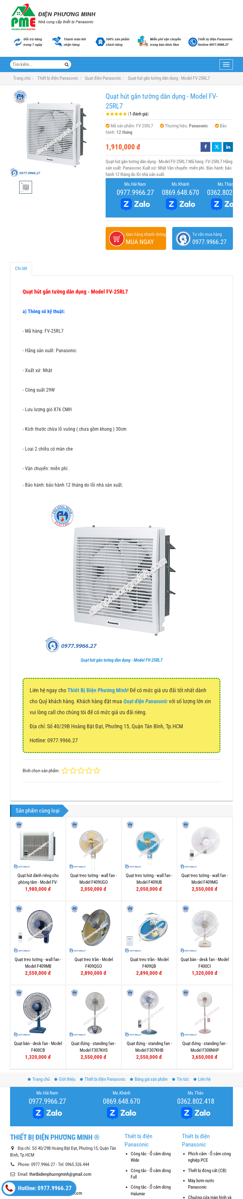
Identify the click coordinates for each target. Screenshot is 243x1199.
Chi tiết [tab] (21, 268)
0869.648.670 (180, 192)
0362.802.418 (195, 1101)
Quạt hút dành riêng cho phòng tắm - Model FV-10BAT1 (38, 882)
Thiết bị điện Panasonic (102, 1079)
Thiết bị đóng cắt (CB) (207, 1170)
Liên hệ (202, 1079)
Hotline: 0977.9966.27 (37, 1188)
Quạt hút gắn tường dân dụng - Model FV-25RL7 (121, 660)
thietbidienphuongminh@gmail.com (60, 1174)
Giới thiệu (64, 1079)
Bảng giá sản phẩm (149, 1079)
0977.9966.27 (135, 192)
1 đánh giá (138, 114)
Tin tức (180, 1079)
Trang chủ (39, 1079)
